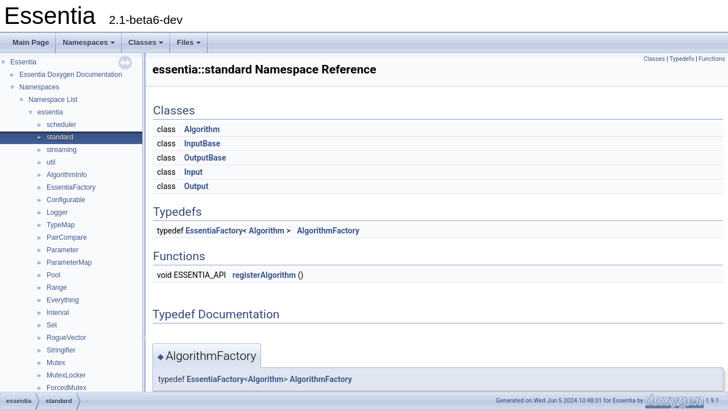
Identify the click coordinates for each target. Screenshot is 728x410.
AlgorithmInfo (67, 175)
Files (189, 42)
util (51, 162)
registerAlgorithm (264, 275)
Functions (711, 59)
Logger (57, 212)
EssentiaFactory (71, 187)
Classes (146, 42)
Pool (53, 275)
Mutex (56, 363)
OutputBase (205, 157)
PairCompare (67, 237)
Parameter (62, 250)
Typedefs (681, 59)
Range (57, 288)
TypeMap (61, 225)
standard (60, 137)
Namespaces (89, 42)
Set (52, 325)
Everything (63, 300)
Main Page (31, 42)
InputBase (202, 143)
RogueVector (66, 338)
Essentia (23, 62)
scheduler (61, 125)
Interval (58, 313)
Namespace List (52, 100)
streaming (62, 150)
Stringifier (61, 350)
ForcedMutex (66, 388)
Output (196, 186)
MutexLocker (66, 375)
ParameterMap (69, 262)
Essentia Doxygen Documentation (70, 75)
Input (193, 172)
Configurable (66, 200)
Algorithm (202, 129)
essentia (50, 112)
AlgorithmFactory (328, 230)
